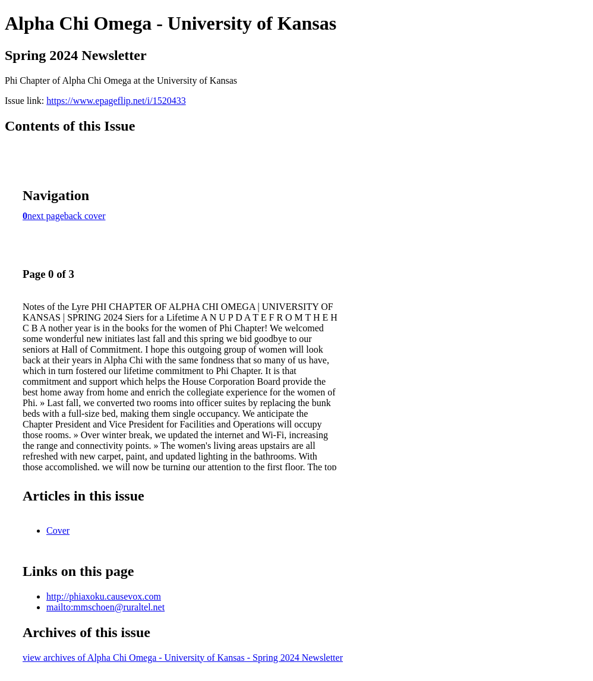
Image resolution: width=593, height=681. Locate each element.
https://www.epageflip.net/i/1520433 (115, 101)
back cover (85, 216)
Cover (58, 530)
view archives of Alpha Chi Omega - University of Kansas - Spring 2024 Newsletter (183, 658)
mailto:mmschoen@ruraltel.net (105, 607)
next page (45, 216)
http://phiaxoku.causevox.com (103, 596)
